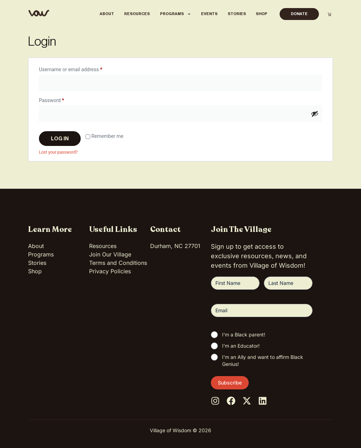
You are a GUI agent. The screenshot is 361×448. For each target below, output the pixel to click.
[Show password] (315, 114)
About (107, 14)
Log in (60, 138)
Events (209, 14)
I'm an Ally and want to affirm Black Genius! (262, 360)
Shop (261, 14)
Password (61, 99)
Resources (137, 14)
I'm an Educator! (241, 346)
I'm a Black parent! (243, 334)
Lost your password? (58, 152)
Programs (175, 14)
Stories (237, 14)
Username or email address (80, 68)
